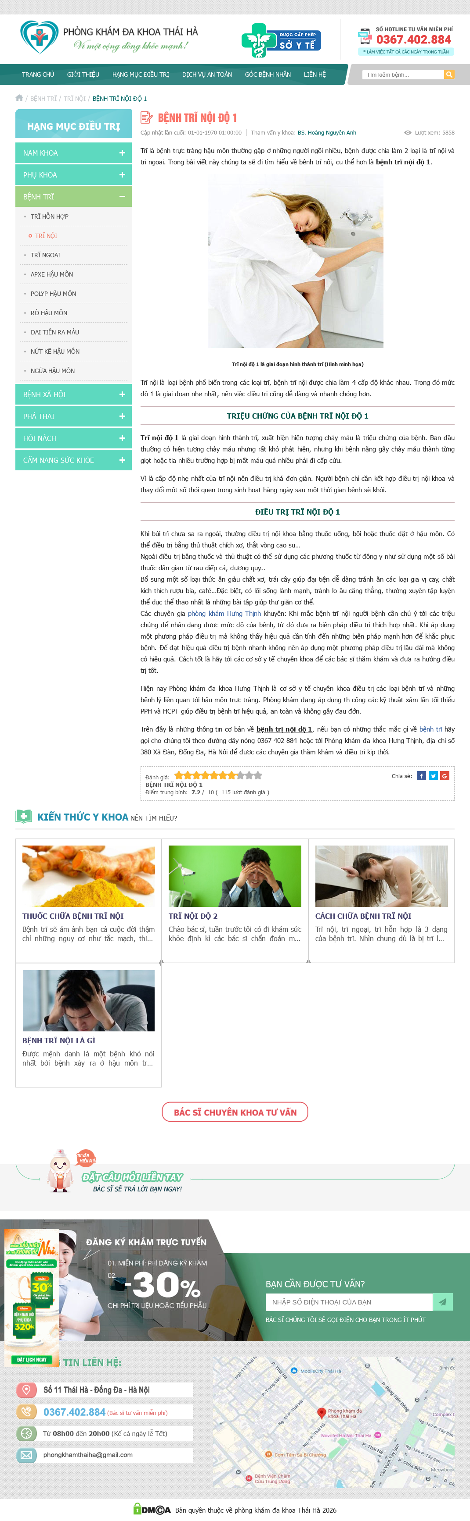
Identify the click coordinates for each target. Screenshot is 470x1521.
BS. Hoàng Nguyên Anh (327, 132)
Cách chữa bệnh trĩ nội (363, 915)
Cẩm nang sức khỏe (58, 460)
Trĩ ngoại (45, 255)
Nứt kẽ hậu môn (55, 351)
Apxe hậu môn (52, 274)
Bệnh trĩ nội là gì (59, 1040)
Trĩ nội (75, 98)
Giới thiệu (83, 74)
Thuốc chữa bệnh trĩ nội (73, 915)
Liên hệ (315, 74)
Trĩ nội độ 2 (193, 915)
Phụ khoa (40, 174)
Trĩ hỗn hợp (50, 216)
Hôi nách (39, 438)
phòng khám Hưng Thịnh (224, 613)
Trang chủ (38, 74)
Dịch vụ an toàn (207, 74)
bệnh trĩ (430, 729)
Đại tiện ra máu (55, 332)
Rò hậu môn (49, 313)
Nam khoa (40, 152)
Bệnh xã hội (44, 394)
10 (257, 775)
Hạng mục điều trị (140, 74)
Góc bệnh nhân (268, 74)
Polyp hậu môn (53, 293)
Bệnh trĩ (43, 98)
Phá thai (38, 416)
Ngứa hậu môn (53, 370)
